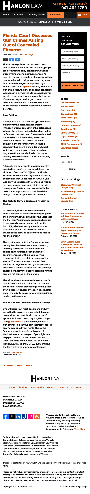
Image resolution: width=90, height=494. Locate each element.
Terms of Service (78, 463)
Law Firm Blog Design (73, 487)
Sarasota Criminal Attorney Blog (22, 5)
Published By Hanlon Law (70, 5)
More (84, 15)
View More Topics (69, 148)
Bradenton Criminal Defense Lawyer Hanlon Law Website (30, 446)
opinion (27, 86)
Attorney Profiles (36, 15)
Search (72, 169)
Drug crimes (69, 114)
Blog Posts (76, 387)
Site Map (51, 387)
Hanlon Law (26, 487)
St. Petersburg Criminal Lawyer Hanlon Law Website (28, 437)
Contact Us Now (72, 85)
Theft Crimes (69, 118)
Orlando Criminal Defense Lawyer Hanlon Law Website (29, 448)
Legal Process (69, 136)
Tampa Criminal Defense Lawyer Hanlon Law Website (28, 440)
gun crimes (14, 321)
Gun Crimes (17, 352)
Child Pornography (71, 144)
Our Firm (18, 15)
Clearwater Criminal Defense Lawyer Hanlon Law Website (30, 443)
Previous (8, 365)
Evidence (67, 106)
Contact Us (55, 15)
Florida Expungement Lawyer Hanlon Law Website (27, 451)
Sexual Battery (69, 133)
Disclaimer (23, 387)
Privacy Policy (37, 387)
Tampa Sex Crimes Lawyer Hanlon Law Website (25, 454)
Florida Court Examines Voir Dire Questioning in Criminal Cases (72, 216)
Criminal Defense (71, 125)
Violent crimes (70, 103)
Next (29, 365)
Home (6, 15)
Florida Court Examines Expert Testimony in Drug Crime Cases (72, 230)
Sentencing (68, 121)
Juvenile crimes (70, 140)
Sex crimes (68, 110)
